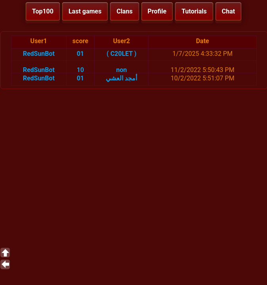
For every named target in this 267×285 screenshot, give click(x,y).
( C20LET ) (121, 53)
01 (80, 53)
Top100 (42, 11)
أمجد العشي (121, 78)
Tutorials (194, 11)
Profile (157, 11)
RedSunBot (39, 53)
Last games (85, 11)
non (121, 70)
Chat (228, 11)
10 (80, 70)
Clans (124, 11)
